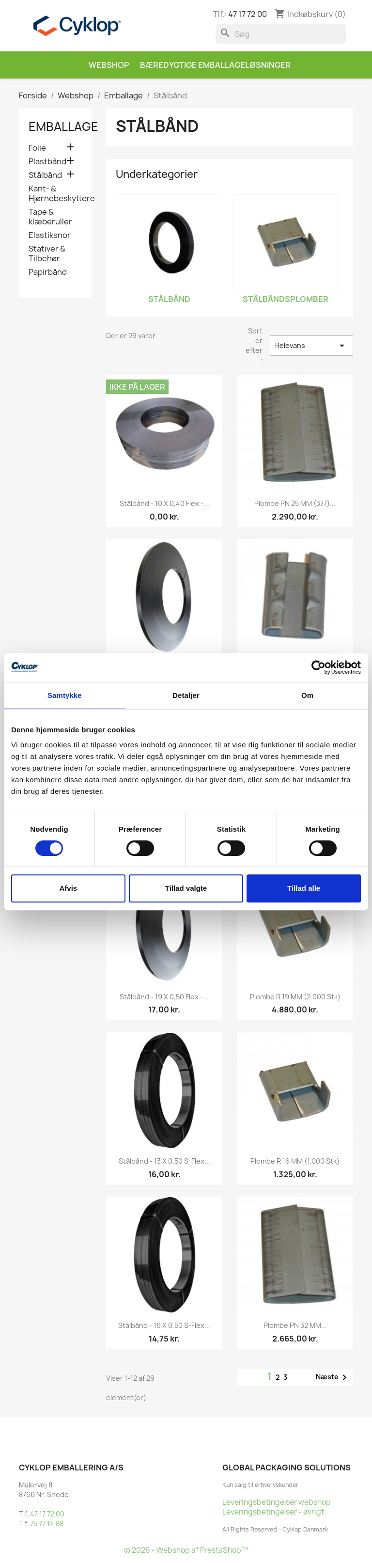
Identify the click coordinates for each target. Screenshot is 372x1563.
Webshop (109, 65)
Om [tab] (307, 695)
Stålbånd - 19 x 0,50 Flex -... (164, 996)
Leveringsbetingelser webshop (276, 1502)
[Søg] (281, 34)
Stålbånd (45, 175)
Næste (333, 1377)
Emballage (63, 126)
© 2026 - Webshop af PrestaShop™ (186, 1550)
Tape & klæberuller (50, 217)
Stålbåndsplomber (285, 299)
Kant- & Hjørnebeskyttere (55, 194)
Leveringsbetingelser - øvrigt (273, 1512)
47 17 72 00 (247, 14)
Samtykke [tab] (64, 695)
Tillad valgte (186, 888)
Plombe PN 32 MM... (295, 1325)
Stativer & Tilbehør (47, 254)
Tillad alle (303, 888)
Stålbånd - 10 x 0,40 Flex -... (164, 503)
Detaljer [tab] (186, 695)
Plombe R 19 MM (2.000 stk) (295, 996)
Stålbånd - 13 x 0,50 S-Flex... (164, 1161)
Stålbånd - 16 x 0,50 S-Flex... (164, 1325)
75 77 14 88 (46, 1523)
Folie (37, 148)
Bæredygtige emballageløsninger (215, 65)
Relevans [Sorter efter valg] (311, 345)
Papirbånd (48, 272)
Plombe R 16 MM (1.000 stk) (295, 1161)
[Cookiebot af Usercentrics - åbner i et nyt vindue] (318, 667)
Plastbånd (47, 162)
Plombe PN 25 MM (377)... (295, 503)
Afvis (68, 888)
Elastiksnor (50, 235)
